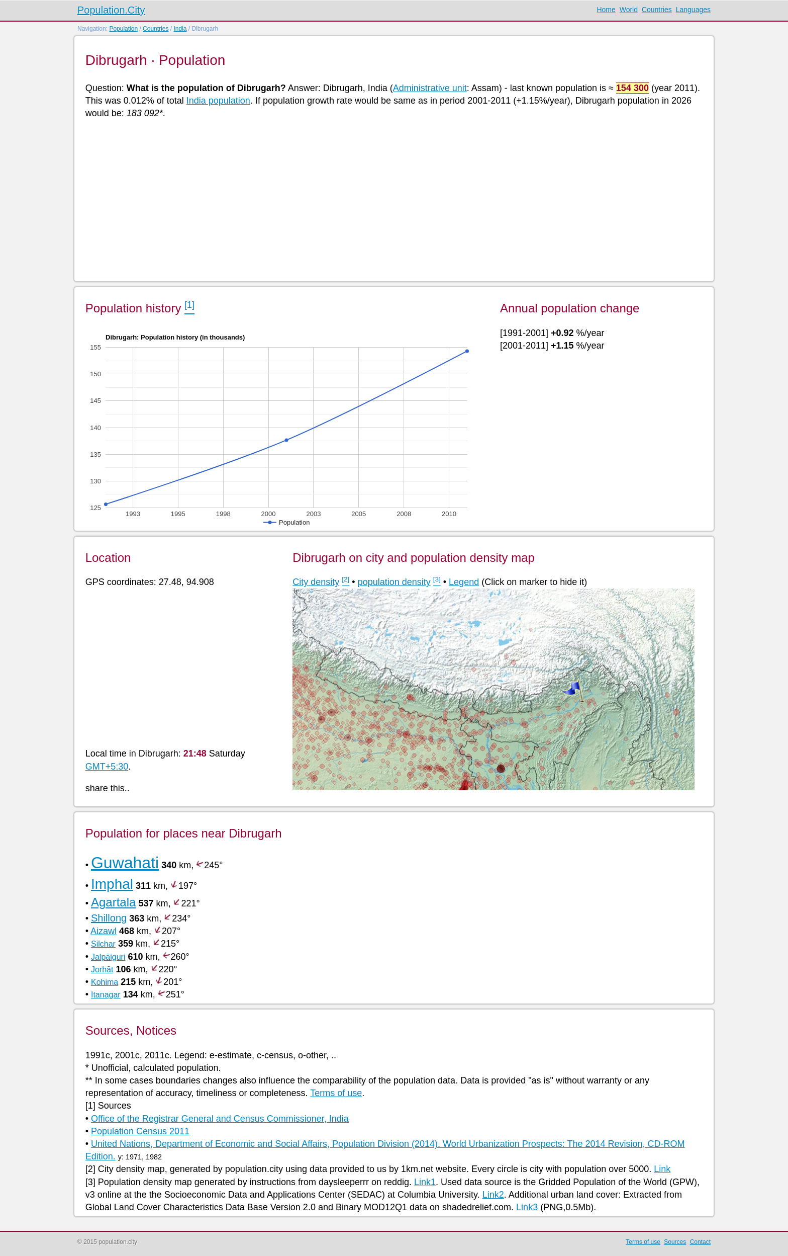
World (629, 10)
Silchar (103, 944)
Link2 (493, 1195)
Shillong (109, 918)
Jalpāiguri (108, 957)
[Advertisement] (386, 199)
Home (606, 10)
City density (315, 582)
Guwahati (125, 863)
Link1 (425, 1182)
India (179, 28)
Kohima (104, 982)
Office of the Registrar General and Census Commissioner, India (220, 1119)
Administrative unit (430, 88)
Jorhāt (102, 969)
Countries (657, 10)
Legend (464, 582)
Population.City (111, 10)
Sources (675, 1241)
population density (394, 582)
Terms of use (336, 1093)
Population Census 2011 (140, 1131)
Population (123, 28)
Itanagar (106, 994)
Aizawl (103, 931)
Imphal (112, 884)
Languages (693, 10)
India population (218, 101)
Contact (700, 1241)
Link (662, 1169)
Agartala (113, 902)
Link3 (527, 1207)
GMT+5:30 (107, 767)
